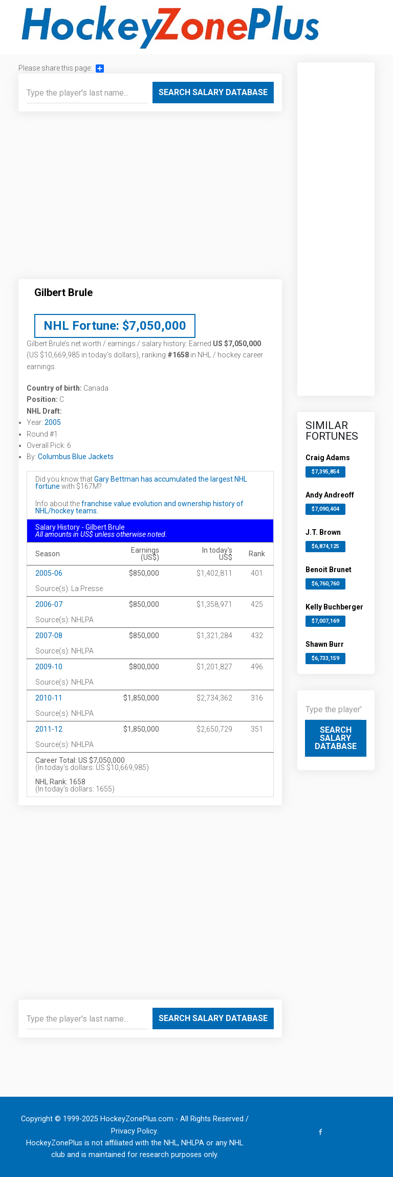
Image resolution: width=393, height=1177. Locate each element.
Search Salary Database (213, 92)
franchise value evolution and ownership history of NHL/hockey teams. (139, 507)
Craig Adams (327, 458)
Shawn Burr (324, 644)
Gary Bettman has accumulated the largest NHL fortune (141, 482)
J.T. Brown (323, 532)
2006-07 (48, 604)
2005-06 (48, 573)
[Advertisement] (150, 199)
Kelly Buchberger (334, 607)
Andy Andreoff (329, 495)
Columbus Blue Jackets (76, 456)
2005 (53, 422)
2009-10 (48, 667)
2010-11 (48, 698)
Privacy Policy (134, 1131)
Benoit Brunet (328, 569)
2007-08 (48, 635)
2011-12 (48, 729)
